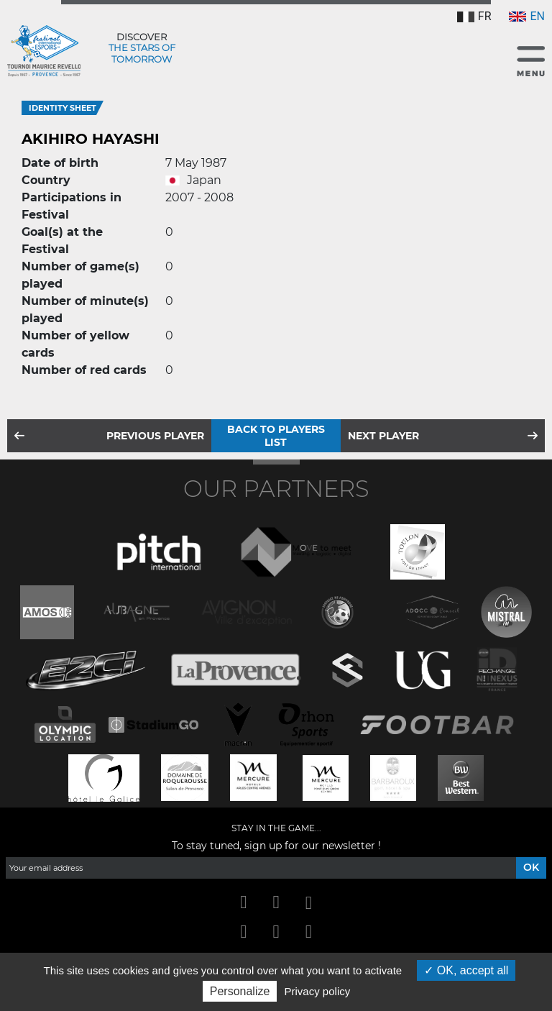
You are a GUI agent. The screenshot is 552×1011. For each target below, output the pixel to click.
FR (474, 16)
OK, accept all (466, 970)
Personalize (240, 991)
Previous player (155, 435)
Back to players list (276, 436)
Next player (383, 435)
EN (527, 16)
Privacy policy (318, 991)
